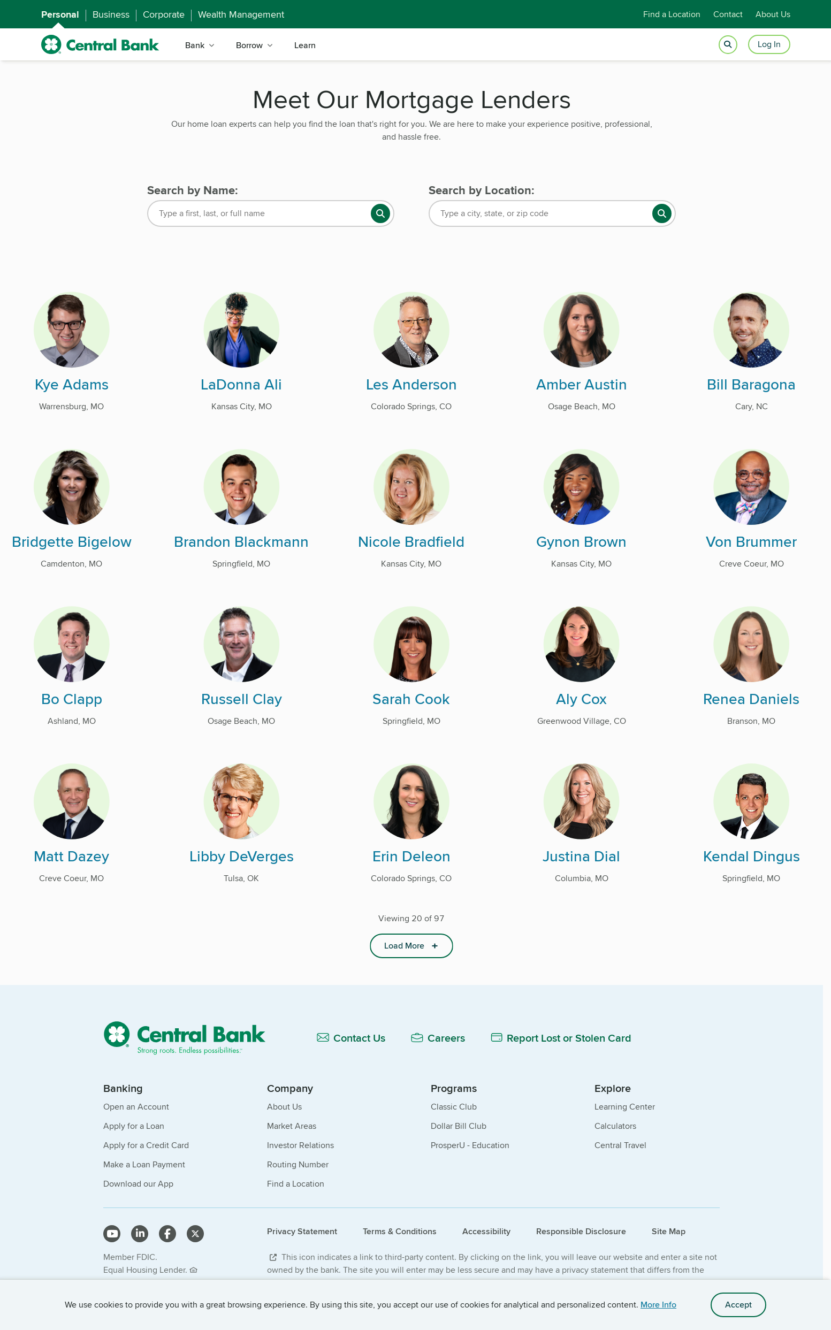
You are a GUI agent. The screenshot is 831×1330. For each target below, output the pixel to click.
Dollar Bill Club (458, 1126)
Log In (769, 44)
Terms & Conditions (400, 1231)
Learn (305, 45)
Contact (728, 14)
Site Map (668, 1231)
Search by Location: (482, 190)
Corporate (164, 14)
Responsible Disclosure (581, 1231)
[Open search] (728, 44)
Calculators (615, 1126)
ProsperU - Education (470, 1145)
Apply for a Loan (133, 1126)
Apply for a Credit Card (146, 1145)
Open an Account (136, 1106)
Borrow (249, 45)
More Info (658, 1304)
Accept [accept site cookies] (738, 1304)
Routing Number (298, 1164)
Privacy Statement (302, 1231)
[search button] (380, 213)
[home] (100, 45)
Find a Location (671, 14)
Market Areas (291, 1126)
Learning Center (624, 1106)
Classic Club (454, 1106)
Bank (194, 45)
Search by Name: (192, 190)
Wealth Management (241, 14)
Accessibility (486, 1231)
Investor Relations (300, 1145)
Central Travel (620, 1145)
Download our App (138, 1184)
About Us (773, 14)
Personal (60, 14)
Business (111, 14)
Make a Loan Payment (144, 1164)
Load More (404, 945)
